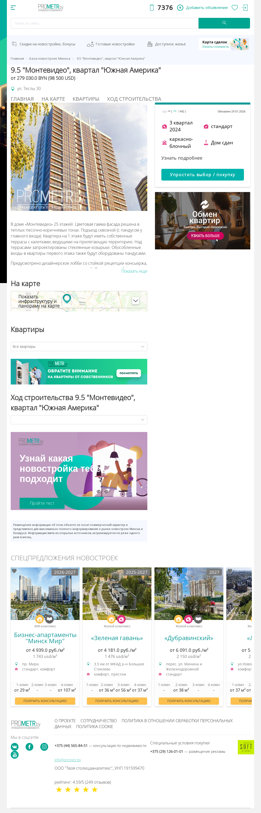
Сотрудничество (99, 720)
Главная (22, 98)
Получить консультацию (45, 701)
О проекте (65, 720)
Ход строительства (134, 98)
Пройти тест (42, 503)
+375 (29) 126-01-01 (187, 751)
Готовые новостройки (115, 44)
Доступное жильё (170, 44)
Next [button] (251, 636)
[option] (45, 639)
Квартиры (86, 98)
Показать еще (134, 271)
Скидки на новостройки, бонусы (47, 44)
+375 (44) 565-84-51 (100, 745)
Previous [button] (9, 636)
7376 (165, 7)
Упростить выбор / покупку (202, 174)
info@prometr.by (68, 759)
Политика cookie (94, 726)
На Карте (53, 98)
